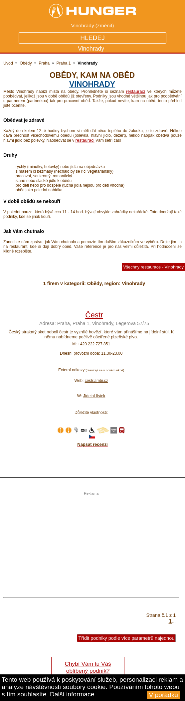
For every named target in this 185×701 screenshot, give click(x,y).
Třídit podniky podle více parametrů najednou (126, 638)
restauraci (85, 140)
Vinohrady (92, 84)
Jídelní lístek (94, 396)
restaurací (135, 91)
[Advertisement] (89, 542)
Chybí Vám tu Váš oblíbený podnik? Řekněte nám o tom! (87, 670)
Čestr (94, 315)
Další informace (72, 694)
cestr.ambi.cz (96, 380)
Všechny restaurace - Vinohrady (153, 266)
